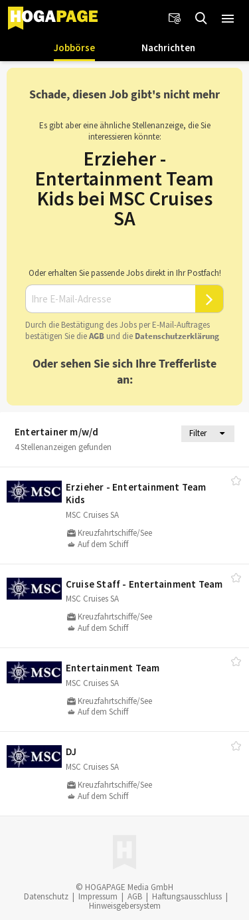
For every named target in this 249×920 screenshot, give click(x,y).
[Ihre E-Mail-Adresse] (110, 299)
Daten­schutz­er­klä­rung (177, 336)
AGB (96, 336)
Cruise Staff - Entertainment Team (144, 584)
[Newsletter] (174, 18)
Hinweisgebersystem (125, 905)
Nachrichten (168, 47)
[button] (227, 18)
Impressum (98, 896)
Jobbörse (74, 47)
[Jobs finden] (201, 18)
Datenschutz (46, 896)
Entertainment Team (113, 667)
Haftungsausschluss (187, 896)
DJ (71, 751)
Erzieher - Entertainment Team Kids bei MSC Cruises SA (124, 188)
